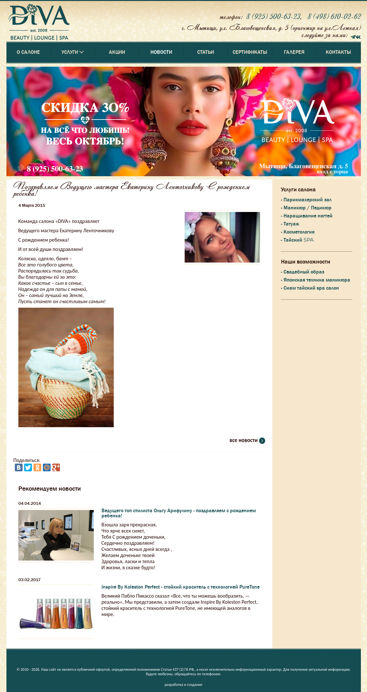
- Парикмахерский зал (306, 200)
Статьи (205, 52)
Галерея (294, 52)
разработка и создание (183, 684)
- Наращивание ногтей (307, 216)
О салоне (28, 52)
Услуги (73, 659)
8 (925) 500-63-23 (273, 16)
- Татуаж (290, 224)
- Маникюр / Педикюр (306, 208)
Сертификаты (250, 52)
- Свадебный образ (302, 272)
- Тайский (297, 240)
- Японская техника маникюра (315, 280)
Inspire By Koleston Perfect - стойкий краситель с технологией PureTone (180, 587)
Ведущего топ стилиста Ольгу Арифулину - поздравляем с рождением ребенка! (178, 513)
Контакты (338, 52)
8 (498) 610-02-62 (334, 16)
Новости (161, 52)
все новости (247, 440)
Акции (117, 52)
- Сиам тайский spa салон (310, 288)
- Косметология (297, 232)
